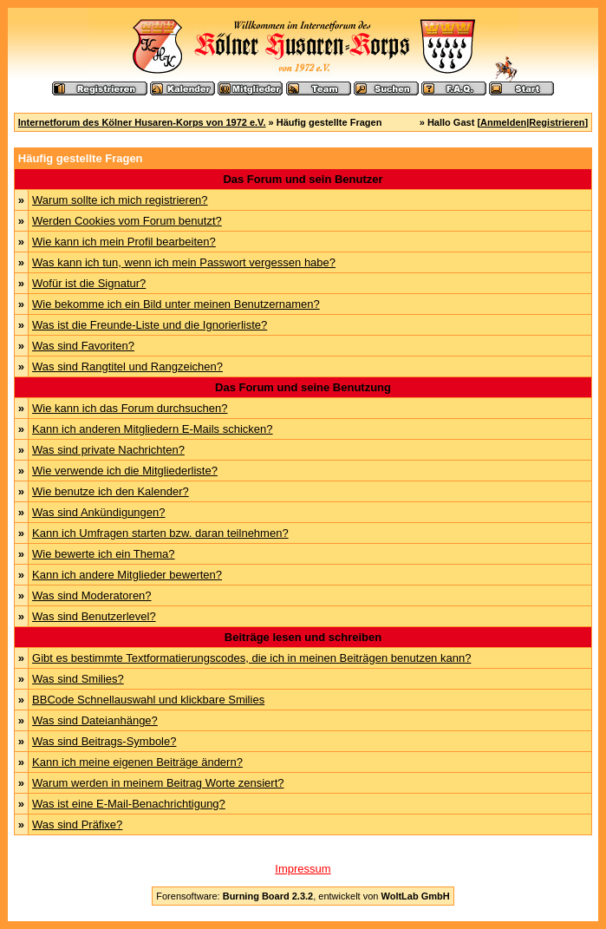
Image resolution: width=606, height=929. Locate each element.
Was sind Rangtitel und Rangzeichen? (127, 366)
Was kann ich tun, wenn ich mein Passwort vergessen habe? (184, 262)
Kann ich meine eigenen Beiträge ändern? (137, 762)
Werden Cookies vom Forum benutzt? (127, 220)
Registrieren (556, 122)
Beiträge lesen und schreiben (303, 637)
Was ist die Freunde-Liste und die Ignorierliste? (149, 324)
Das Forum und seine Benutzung (303, 387)
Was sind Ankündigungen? (98, 512)
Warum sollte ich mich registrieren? (120, 199)
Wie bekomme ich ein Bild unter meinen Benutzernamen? (176, 304)
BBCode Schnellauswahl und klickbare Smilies (148, 699)
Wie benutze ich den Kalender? (110, 491)
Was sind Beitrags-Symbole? (104, 741)
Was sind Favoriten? (83, 345)
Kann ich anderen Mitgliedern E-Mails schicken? (152, 428)
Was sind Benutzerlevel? (94, 616)
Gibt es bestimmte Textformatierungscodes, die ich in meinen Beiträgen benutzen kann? (251, 657)
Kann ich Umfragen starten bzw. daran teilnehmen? (160, 533)
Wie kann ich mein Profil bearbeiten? (124, 241)
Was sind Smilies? (78, 678)
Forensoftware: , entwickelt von (302, 896)
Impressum (302, 868)
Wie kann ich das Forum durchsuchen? (129, 408)
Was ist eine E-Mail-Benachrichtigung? (128, 803)
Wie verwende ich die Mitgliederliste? (125, 470)
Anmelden (503, 122)
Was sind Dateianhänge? (95, 720)
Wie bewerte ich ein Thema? (103, 553)
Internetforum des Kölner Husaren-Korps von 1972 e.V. (142, 122)
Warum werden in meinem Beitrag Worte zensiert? (157, 782)
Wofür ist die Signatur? (89, 283)
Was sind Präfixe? (77, 824)
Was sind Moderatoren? (92, 595)
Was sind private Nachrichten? (108, 449)
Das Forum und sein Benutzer (302, 179)
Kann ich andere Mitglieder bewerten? (127, 574)
